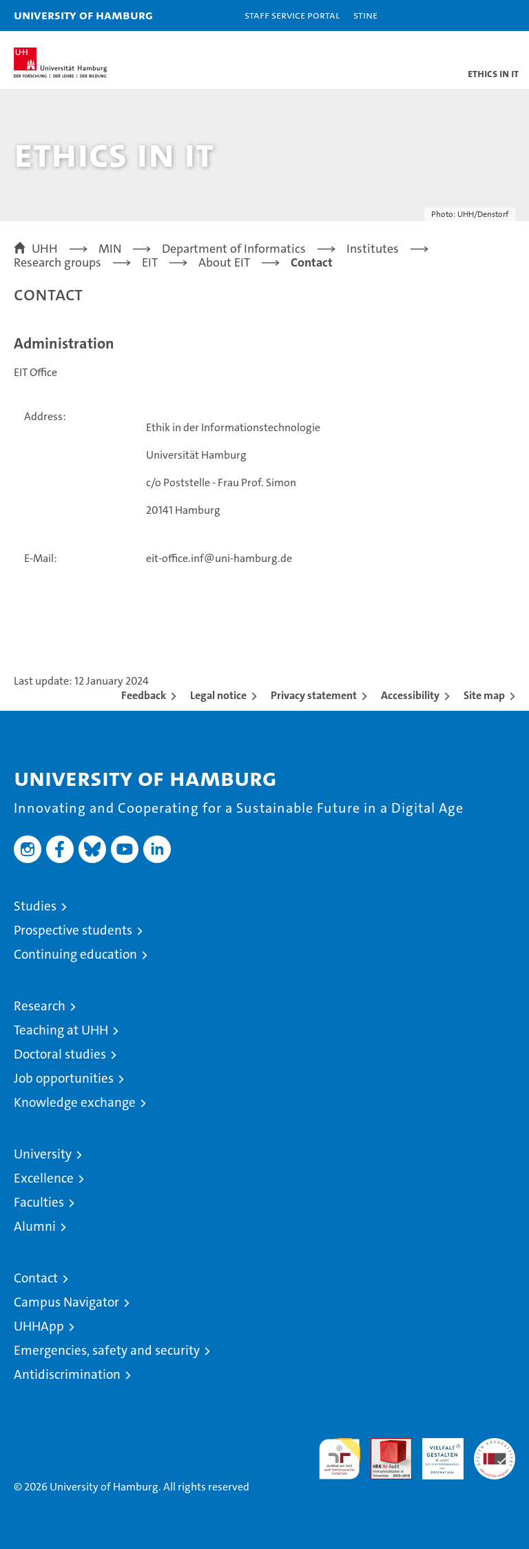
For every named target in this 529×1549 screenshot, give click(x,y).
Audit (384, 1445)
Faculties (39, 1202)
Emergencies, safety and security (107, 1350)
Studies (35, 906)
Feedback (143, 695)
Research (39, 1006)
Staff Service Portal (292, 15)
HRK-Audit (435, 1452)
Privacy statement (314, 695)
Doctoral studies (60, 1054)
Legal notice (218, 695)
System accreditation (494, 1452)
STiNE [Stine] (365, 15)
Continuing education (75, 954)
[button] (475, 15)
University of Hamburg (83, 14)
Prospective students (73, 930)
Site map (484, 695)
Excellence (44, 1178)
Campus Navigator (66, 1302)
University (43, 1154)
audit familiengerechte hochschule (339, 1458)
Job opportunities (64, 1078)
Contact (36, 1278)
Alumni (35, 1226)
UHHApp (39, 1326)
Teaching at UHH (61, 1030)
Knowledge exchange (75, 1102)
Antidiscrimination (67, 1374)
